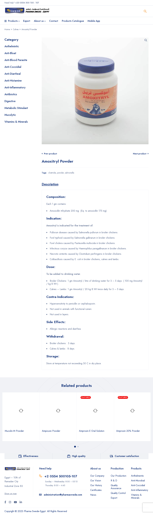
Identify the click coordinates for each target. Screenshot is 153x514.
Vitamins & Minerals (16, 122)
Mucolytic (10, 115)
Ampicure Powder (51, 431)
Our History (96, 485)
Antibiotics (10, 94)
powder (60, 172)
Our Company (97, 475)
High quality (78, 456)
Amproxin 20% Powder (128, 431)
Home (7, 29)
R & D (114, 480)
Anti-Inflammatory (15, 87)
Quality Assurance (116, 487)
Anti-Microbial (138, 480)
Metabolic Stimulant (16, 108)
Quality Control (118, 493)
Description (50, 184)
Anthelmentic (137, 475)
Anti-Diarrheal (12, 74)
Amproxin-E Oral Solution (91, 431)
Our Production (118, 475)
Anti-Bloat (10, 53)
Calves (16, 29)
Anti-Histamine (13, 81)
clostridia (52, 172)
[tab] (50, 184)
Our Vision (95, 480)
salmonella (69, 172)
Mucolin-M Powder (14, 431)
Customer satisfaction (127, 456)
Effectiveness (30, 456)
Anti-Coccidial (12, 67)
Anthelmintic (11, 46)
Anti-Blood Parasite (15, 60)
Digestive (10, 101)
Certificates (96, 490)
